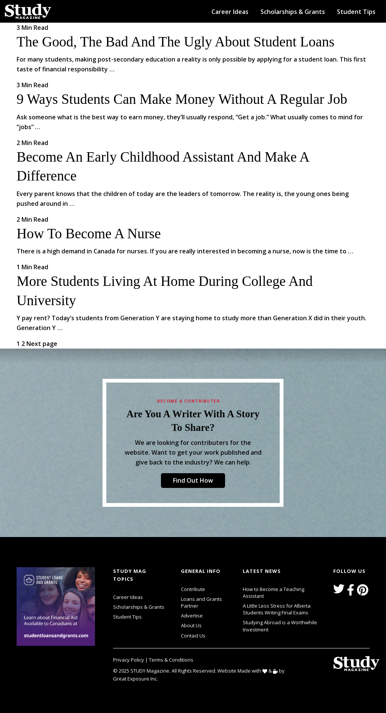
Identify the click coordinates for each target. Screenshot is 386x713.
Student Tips (356, 12)
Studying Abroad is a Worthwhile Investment (280, 626)
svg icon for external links (97, 568)
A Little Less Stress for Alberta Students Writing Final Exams (277, 609)
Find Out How (193, 480)
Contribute (193, 589)
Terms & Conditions (171, 659)
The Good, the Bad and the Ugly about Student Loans (175, 41)
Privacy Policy (129, 659)
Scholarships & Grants (292, 12)
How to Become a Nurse (89, 233)
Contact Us (193, 635)
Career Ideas (229, 12)
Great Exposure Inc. (137, 678)
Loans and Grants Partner (207, 601)
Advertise (192, 615)
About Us (191, 625)
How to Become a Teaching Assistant (273, 592)
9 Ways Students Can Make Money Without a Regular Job (182, 99)
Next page (41, 344)
